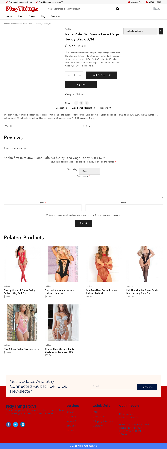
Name (42, 202)
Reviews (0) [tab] (105, 107)
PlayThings (22, 9)
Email (124, 202)
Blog (43, 16)
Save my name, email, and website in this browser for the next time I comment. (85, 215)
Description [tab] (61, 107)
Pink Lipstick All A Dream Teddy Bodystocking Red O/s (19, 292)
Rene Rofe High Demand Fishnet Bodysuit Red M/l (101, 292)
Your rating (73, 169)
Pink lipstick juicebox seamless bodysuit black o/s (59, 292)
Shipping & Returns (103, 421)
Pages (32, 16)
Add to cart (102, 75)
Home (9, 16)
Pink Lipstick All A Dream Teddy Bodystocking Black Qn (142, 292)
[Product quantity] (74, 75)
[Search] (118, 9)
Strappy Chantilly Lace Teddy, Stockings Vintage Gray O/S (60, 351)
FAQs (95, 412)
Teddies (68, 29)
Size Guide (98, 416)
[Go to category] (161, 31)
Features (55, 16)
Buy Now (81, 84)
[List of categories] (140, 31)
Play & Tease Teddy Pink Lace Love (21, 349)
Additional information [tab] (83, 107)
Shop (20, 16)
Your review (83, 176)
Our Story (98, 425)
